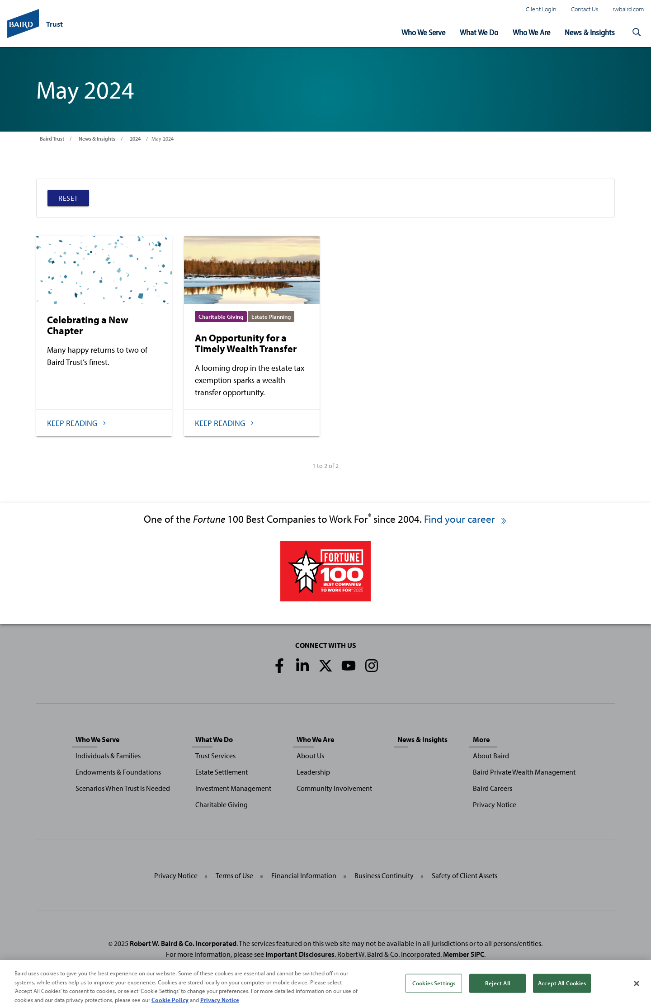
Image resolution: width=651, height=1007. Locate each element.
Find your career (466, 518)
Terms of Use (234, 875)
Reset (68, 198)
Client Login (541, 9)
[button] (636, 32)
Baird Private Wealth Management (524, 771)
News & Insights (590, 32)
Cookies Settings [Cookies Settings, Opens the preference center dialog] (433, 989)
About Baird (491, 755)
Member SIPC (463, 954)
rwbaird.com (628, 9)
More (481, 739)
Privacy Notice (494, 804)
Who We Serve (423, 32)
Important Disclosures (300, 954)
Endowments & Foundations (118, 771)
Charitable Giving (221, 804)
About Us (310, 755)
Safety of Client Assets (464, 875)
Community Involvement (334, 788)
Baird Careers (492, 788)
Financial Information (303, 875)
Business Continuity (384, 875)
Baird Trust (52, 138)
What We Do (479, 32)
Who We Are (531, 32)
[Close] (636, 990)
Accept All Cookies (562, 989)
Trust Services (215, 755)
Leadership (313, 771)
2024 (135, 138)
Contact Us (584, 9)
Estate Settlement (221, 771)
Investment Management (233, 788)
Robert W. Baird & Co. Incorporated (183, 943)
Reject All (497, 989)
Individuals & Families (108, 755)
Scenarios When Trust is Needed (122, 788)
